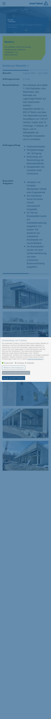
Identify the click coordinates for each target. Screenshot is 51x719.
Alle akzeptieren (13, 378)
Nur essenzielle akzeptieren (16, 372)
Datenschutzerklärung (35, 359)
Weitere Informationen (13, 367)
